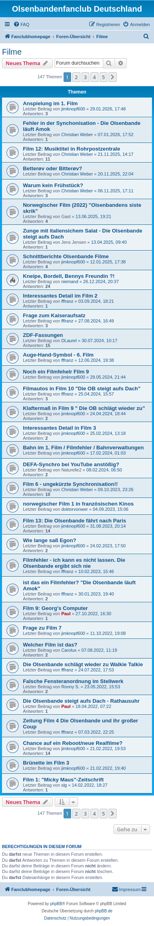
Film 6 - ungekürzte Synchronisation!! (70, 484)
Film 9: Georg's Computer (55, 608)
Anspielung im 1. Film (50, 103)
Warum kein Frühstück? (53, 185)
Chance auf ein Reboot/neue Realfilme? (73, 743)
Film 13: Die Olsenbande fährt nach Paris (74, 521)
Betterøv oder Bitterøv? (52, 168)
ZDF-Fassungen (43, 335)
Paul (65, 613)
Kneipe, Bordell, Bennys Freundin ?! (69, 276)
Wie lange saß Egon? (49, 540)
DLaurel (69, 340)
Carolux (68, 650)
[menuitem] (21, 24)
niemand (69, 281)
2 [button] (76, 77)
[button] (113, 77)
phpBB (56, 904)
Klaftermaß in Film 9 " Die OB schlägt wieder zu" (84, 408)
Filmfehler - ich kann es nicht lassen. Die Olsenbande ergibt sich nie (74, 563)
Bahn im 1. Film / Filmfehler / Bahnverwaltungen (83, 448)
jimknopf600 (73, 108)
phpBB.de (104, 911)
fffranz (67, 301)
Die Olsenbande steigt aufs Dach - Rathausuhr (81, 701)
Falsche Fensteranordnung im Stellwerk (73, 681)
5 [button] (103, 77)
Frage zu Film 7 (42, 628)
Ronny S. (70, 686)
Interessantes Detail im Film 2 (60, 296)
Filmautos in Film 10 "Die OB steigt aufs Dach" (81, 388)
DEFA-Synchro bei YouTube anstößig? (71, 464)
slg (64, 785)
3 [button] (85, 77)
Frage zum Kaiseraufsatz (54, 315)
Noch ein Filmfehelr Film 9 (56, 372)
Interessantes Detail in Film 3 (59, 428)
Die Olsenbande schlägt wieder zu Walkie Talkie (83, 664)
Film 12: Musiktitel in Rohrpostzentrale (71, 149)
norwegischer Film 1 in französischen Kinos (78, 504)
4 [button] (94, 77)
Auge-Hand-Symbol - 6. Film (58, 355)
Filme (12, 51)
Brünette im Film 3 (46, 763)
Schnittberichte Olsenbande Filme (66, 256)
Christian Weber (77, 134)
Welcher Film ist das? (50, 645)
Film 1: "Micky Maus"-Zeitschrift (63, 780)
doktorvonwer (74, 509)
